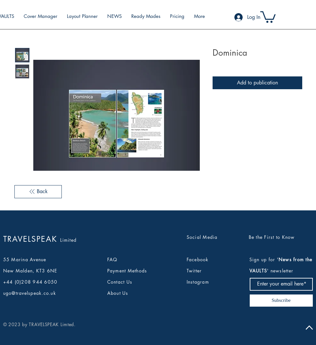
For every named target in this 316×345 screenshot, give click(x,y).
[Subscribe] (281, 301)
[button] (268, 16)
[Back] (38, 191)
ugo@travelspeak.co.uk (29, 293)
